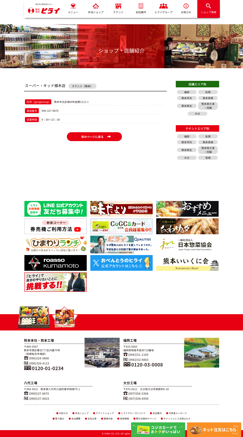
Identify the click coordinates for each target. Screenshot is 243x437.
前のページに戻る (96, 137)
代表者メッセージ (176, 413)
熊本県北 (187, 106)
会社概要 (74, 418)
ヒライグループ (163, 8)
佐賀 (208, 92)
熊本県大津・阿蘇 (207, 106)
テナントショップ (103, 413)
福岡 (186, 92)
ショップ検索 (208, 8)
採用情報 (123, 418)
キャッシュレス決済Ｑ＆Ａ (176, 418)
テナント (118, 8)
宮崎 (208, 158)
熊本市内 (187, 98)
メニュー (73, 8)
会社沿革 (90, 418)
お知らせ (186, 8)
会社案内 (141, 8)
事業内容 (107, 418)
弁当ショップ (95, 8)
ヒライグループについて (131, 413)
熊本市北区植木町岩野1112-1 (71, 102)
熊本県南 (208, 98)
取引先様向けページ (144, 418)
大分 (197, 113)
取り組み (58, 418)
